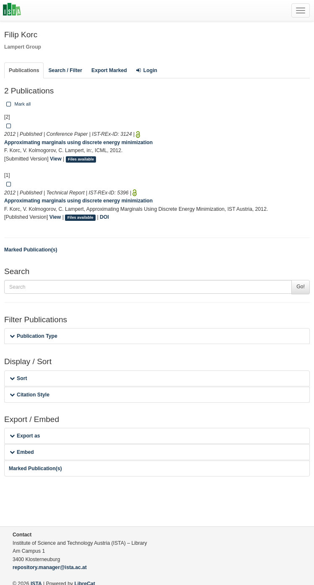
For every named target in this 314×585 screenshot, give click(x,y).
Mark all (18, 103)
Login (146, 70)
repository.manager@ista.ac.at (50, 567)
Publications (24, 70)
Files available (81, 159)
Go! (300, 287)
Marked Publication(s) (30, 250)
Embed (22, 452)
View (56, 159)
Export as (25, 436)
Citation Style (29, 395)
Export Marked (109, 70)
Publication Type (33, 336)
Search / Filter (65, 70)
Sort (18, 378)
